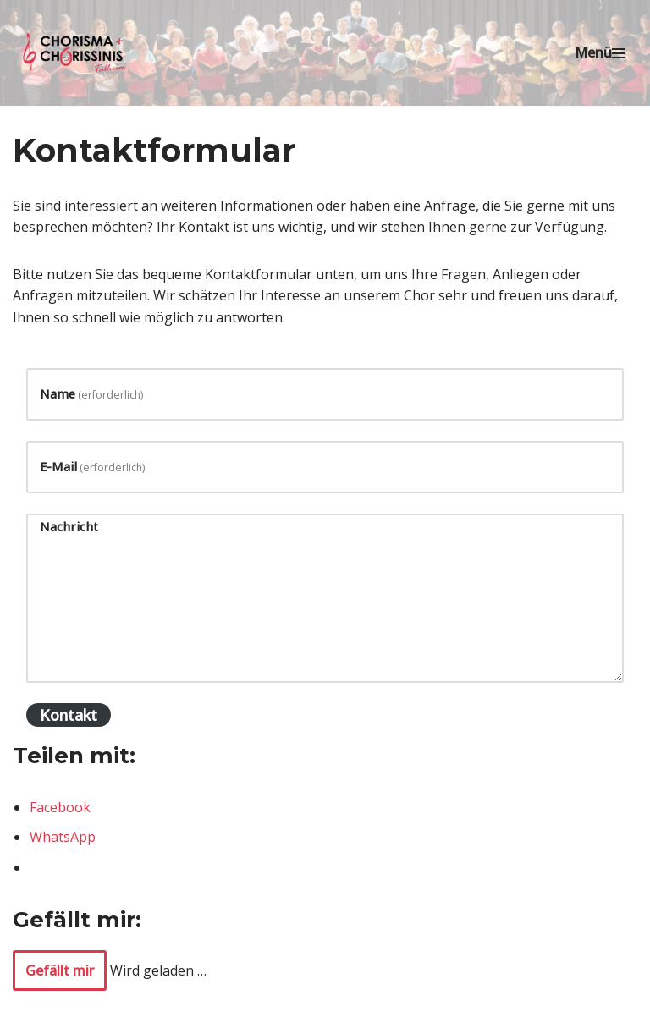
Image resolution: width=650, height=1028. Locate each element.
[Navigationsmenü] (599, 53)
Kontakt (68, 715)
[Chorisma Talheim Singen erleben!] (76, 53)
